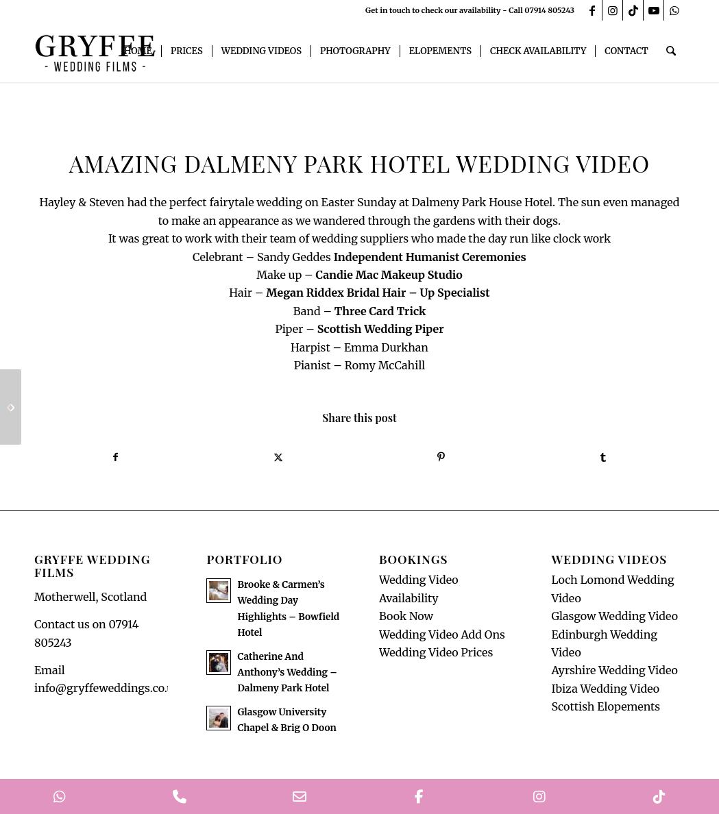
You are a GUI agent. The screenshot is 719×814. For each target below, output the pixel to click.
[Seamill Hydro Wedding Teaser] (10, 407)
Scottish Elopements (605, 706)
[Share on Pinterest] (441, 457)
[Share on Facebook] (115, 457)
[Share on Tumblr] (603, 457)
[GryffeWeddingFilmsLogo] (96, 51)
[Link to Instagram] (612, 10)
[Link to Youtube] (653, 10)
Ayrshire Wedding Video (614, 671)
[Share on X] (278, 457)
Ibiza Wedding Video (605, 688)
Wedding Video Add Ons (442, 634)
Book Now (406, 616)
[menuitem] (139, 51)
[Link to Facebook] (592, 10)
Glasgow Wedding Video (614, 616)
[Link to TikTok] (633, 10)
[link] (430, 257)
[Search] (671, 51)
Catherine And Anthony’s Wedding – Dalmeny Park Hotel (287, 672)
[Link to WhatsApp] (674, 10)
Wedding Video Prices (436, 652)
